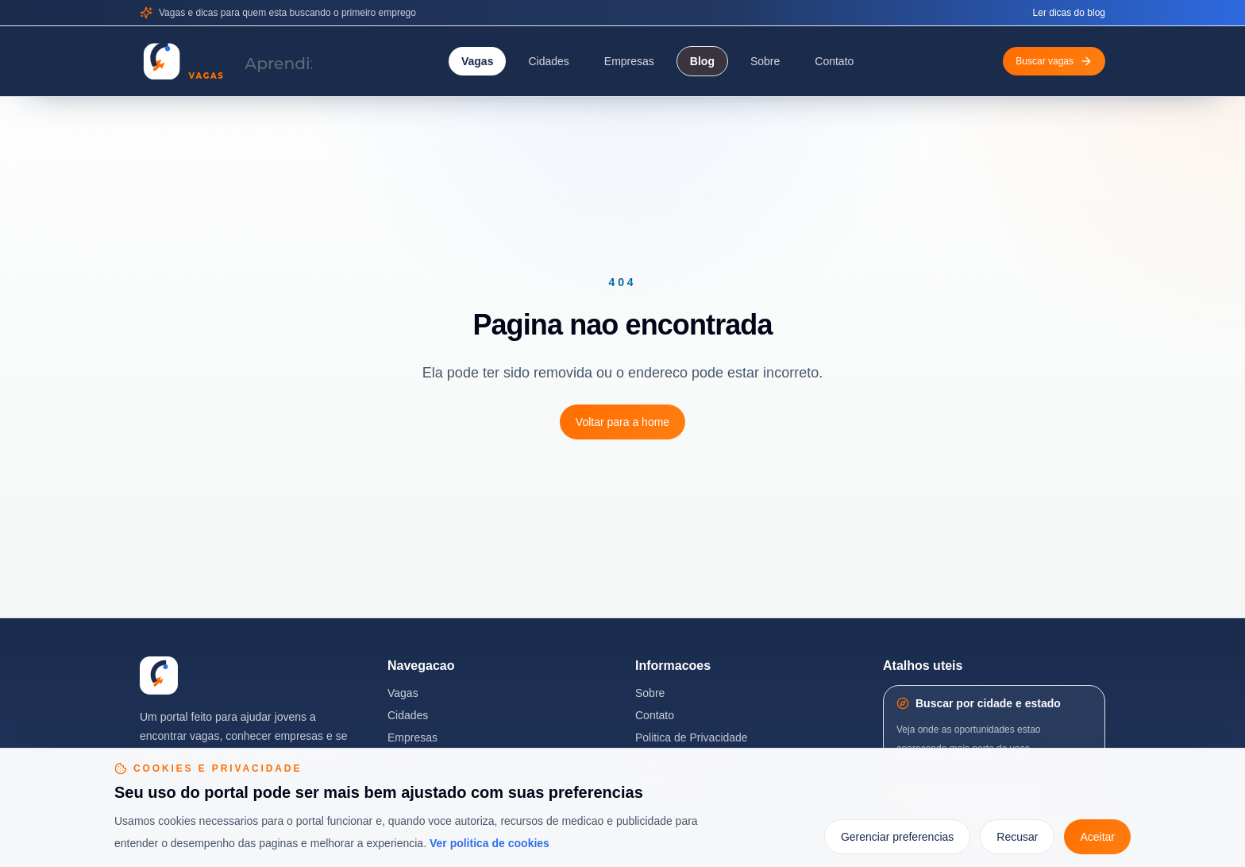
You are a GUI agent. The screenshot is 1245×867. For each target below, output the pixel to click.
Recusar (1017, 836)
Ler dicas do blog (1069, 12)
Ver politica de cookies (489, 843)
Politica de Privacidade (691, 737)
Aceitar (1097, 836)
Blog (702, 61)
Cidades (548, 61)
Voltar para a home (622, 422)
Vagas (477, 61)
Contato (834, 61)
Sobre (765, 61)
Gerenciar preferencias (897, 836)
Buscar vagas (1054, 61)
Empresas (629, 61)
